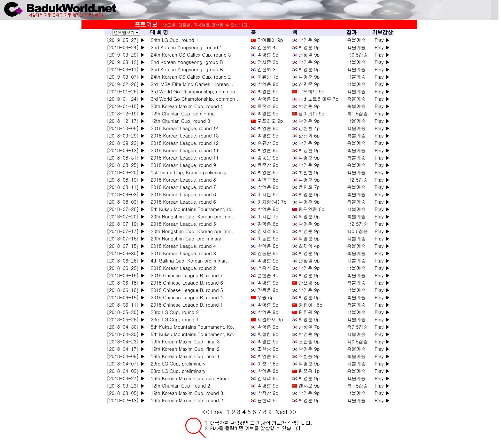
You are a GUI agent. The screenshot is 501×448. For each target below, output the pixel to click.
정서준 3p (267, 62)
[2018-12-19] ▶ (126, 113)
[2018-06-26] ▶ (126, 260)
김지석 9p (267, 231)
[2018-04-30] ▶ (126, 326)
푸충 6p (265, 297)
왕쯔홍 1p (309, 370)
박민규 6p (267, 179)
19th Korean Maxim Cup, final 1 (184, 356)
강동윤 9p (267, 157)
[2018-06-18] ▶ (126, 282)
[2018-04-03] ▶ (126, 370)
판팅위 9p (309, 312)
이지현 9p (267, 194)
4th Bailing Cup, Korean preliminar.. (188, 260)
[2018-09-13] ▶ (126, 150)
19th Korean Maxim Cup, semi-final (188, 378)
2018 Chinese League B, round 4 (185, 297)
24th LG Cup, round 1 (173, 39)
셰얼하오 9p (270, 319)
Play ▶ (382, 39)
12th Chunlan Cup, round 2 (179, 385)
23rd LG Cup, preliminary (176, 363)
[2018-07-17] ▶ (126, 231)
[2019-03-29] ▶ (126, 54)
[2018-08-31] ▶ (126, 157)
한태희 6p (309, 135)
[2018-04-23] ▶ (126, 341)
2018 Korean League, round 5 (182, 223)
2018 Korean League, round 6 (182, 194)
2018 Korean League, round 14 (183, 128)
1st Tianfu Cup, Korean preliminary (187, 172)
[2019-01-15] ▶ (126, 106)
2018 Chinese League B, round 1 (185, 304)
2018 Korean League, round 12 (183, 142)
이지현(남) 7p (272, 201)
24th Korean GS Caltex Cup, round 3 (189, 54)
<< (205, 412)
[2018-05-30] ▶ (126, 312)
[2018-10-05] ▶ (126, 128)
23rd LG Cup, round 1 (173, 319)
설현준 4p (267, 275)
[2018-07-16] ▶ (126, 238)
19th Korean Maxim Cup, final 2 (184, 348)
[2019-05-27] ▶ (126, 39)
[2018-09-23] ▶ (126, 142)
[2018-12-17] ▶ (126, 120)
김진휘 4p (267, 47)
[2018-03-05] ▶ (126, 392)
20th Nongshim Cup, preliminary (184, 238)
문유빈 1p (267, 76)
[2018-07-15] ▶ (126, 245)
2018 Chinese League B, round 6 (185, 282)
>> (293, 412)
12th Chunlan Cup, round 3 (179, 120)
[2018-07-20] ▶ (126, 216)
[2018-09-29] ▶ (126, 135)
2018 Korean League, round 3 (182, 253)
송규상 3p (267, 142)
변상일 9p (309, 54)
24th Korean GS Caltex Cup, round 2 (189, 76)
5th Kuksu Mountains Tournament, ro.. (191, 209)
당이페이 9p (270, 39)
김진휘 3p (267, 69)
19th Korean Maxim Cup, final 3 (184, 341)
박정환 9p (309, 150)
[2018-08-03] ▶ (126, 194)
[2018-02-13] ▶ (126, 400)
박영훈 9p (309, 39)
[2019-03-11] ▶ (126, 69)
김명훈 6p (267, 223)
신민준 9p (309, 84)
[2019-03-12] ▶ (126, 62)
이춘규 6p (267, 363)
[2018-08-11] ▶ (126, 187)
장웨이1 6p (310, 304)
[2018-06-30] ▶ (126, 253)
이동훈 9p (267, 238)
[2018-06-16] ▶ (126, 290)
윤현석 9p (267, 400)
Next (281, 412)
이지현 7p (267, 216)
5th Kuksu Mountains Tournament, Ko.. (192, 326)
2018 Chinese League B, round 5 (185, 290)
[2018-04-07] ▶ (126, 363)
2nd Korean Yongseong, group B (185, 62)
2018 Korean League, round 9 (182, 164)
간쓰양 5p (309, 282)
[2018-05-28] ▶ (126, 319)
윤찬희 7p (309, 187)
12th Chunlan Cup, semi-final (182, 113)
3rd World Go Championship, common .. (194, 91)
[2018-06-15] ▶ (126, 297)
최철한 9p (309, 172)
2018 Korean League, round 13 (183, 135)
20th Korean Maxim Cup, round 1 (185, 106)
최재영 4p (309, 245)
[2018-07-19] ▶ (126, 223)
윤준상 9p (267, 164)
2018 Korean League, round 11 (183, 150)
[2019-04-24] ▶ (126, 47)
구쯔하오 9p (311, 91)
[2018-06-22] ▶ (126, 267)
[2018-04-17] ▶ (126, 348)
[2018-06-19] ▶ (126, 275)
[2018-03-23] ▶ (126, 385)
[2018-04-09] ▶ (126, 356)
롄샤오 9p (309, 385)
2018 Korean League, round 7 (182, 187)
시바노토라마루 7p (318, 98)
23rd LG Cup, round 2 (173, 312)
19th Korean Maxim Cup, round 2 (185, 400)
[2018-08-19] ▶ (126, 179)
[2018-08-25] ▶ (126, 164)
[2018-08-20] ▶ (126, 172)
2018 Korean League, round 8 (182, 179)
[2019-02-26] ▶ (126, 84)
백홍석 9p (267, 267)
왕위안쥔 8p (311, 209)
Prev (217, 412)
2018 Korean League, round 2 (182, 267)
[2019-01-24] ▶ (126, 98)
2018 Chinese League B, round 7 (185, 275)
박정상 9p (267, 392)
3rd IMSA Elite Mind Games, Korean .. (191, 84)
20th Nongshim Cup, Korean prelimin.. (191, 216)
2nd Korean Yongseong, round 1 (185, 47)
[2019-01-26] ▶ (126, 91)
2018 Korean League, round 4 (182, 245)
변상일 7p (309, 326)
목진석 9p (267, 106)
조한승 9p (309, 341)
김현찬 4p (309, 128)
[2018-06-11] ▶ (126, 304)
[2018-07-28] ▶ (126, 209)
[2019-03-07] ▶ (126, 76)
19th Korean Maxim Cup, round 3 (185, 392)
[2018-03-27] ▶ (126, 378)
